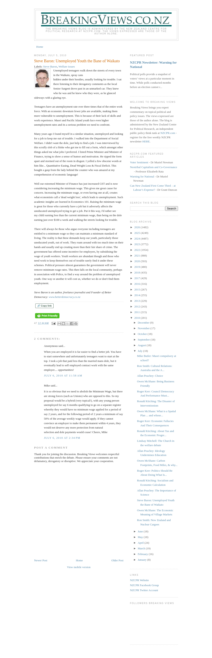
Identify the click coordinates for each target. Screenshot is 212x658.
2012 (137, 306)
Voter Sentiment (139, 162)
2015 (137, 289)
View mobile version (78, 567)
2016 (137, 283)
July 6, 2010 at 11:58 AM (63, 375)
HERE (146, 141)
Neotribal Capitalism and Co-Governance (153, 167)
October (143, 334)
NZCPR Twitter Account (144, 590)
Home (39, 46)
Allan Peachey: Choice (150, 375)
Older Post (117, 560)
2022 (137, 249)
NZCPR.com (167, 133)
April (141, 542)
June (141, 531)
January (142, 559)
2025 (137, 233)
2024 (137, 238)
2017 (137, 278)
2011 (137, 312)
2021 (137, 255)
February (143, 554)
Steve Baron (50, 66)
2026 (137, 227)
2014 (137, 295)
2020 (137, 261)
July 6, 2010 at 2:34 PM (62, 437)
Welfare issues (66, 66)
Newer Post (40, 560)
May (141, 537)
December (144, 322)
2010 (137, 317)
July (140, 351)
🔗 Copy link (44, 305)
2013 (137, 300)
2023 (137, 244)
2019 (137, 266)
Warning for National (142, 176)
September (144, 339)
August (142, 345)
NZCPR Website (139, 580)
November (144, 328)
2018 (137, 272)
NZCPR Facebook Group (144, 585)
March (142, 548)
